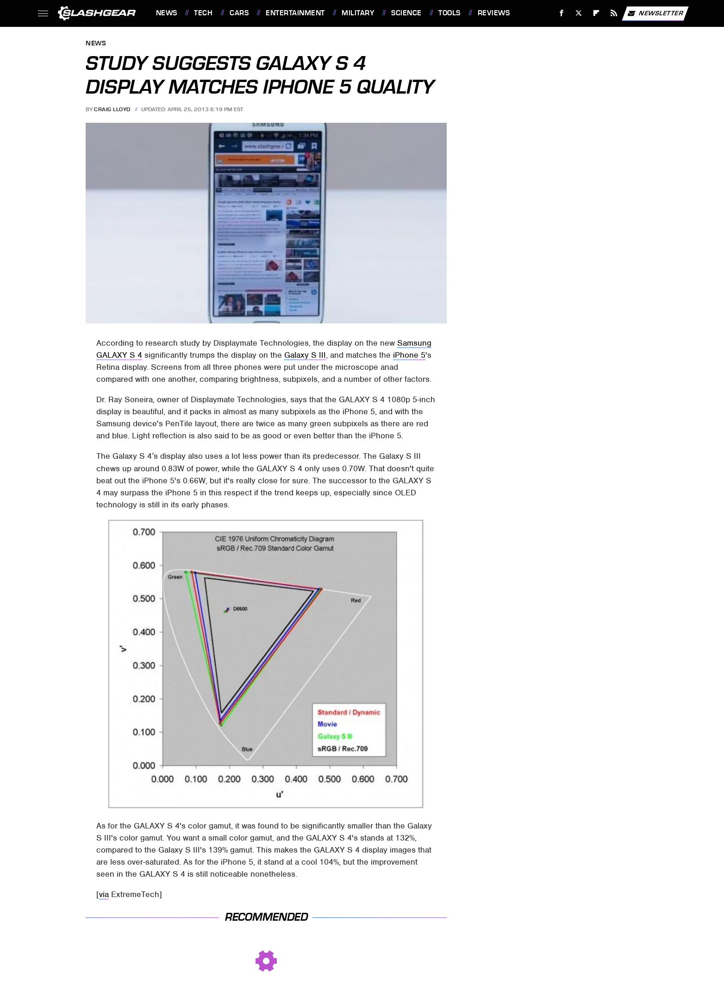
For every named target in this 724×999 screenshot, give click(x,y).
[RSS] (613, 13)
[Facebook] (561, 13)
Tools (449, 13)
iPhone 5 (409, 355)
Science (406, 13)
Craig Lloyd (112, 109)
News (166, 13)
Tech (203, 13)
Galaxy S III (305, 355)
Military (358, 13)
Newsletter (655, 13)
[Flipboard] (596, 13)
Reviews (494, 13)
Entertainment (295, 13)
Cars (239, 13)
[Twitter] (579, 13)
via (104, 894)
